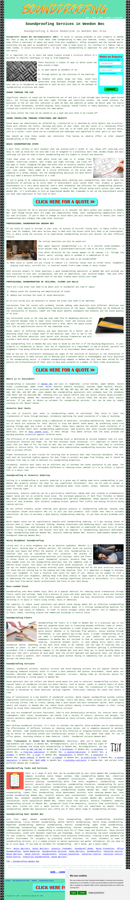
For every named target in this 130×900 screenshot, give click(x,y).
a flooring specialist (33, 752)
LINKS (94, 18)
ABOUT (101, 18)
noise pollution (69, 836)
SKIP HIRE (40, 760)
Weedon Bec (47, 384)
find (16, 819)
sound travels (54, 55)
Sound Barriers (76, 851)
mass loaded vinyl (38, 432)
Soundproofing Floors (46, 880)
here (22, 844)
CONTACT (109, 18)
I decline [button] (82, 893)
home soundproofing (85, 776)
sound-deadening (115, 429)
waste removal (27, 758)
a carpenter (97, 749)
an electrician (88, 758)
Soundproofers (94, 851)
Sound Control (32, 854)
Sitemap (7, 880)
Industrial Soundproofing (36, 857)
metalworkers (66, 755)
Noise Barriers (22, 849)
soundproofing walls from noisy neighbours (72, 782)
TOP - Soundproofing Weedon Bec (22, 861)
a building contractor (75, 760)
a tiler (37, 755)
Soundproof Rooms (84, 849)
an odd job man (34, 749)
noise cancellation (32, 801)
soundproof (28, 85)
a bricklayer (66, 749)
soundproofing (65, 40)
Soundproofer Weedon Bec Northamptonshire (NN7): (32, 37)
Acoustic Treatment (61, 849)
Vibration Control (113, 851)
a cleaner (58, 758)
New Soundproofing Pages (21, 880)
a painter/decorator (75, 752)
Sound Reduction (31, 851)
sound (89, 63)
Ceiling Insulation (69, 854)
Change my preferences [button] (96, 893)
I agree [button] (74, 893)
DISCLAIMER (118, 18)
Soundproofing (13, 139)
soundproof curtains (31, 713)
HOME (87, 18)
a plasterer (97, 755)
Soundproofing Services (54, 851)
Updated (34, 880)
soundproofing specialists (72, 392)
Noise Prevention (105, 849)
